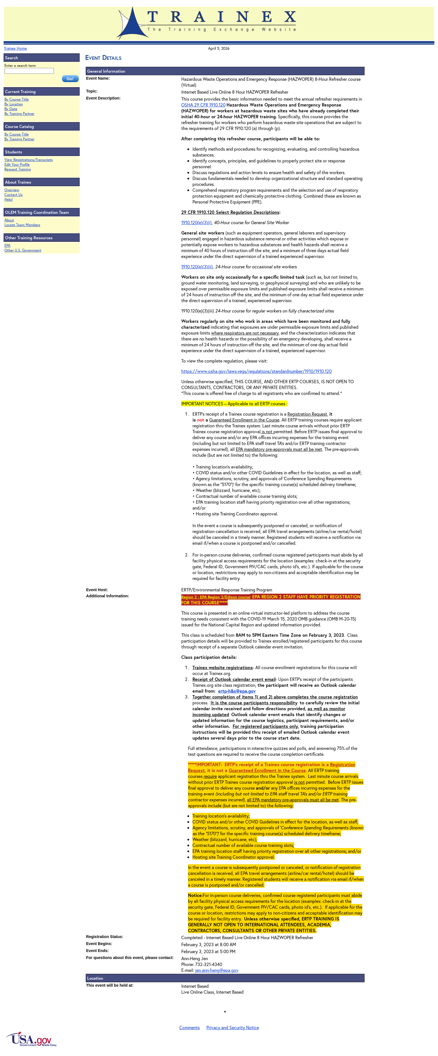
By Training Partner (19, 113)
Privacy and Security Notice (232, 1027)
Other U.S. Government (22, 250)
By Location (13, 104)
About (9, 220)
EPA (7, 245)
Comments (189, 1027)
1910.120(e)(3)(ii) (197, 266)
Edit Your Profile (17, 164)
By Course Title (16, 99)
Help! (8, 199)
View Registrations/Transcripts (28, 159)
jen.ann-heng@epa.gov (217, 970)
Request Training (17, 169)
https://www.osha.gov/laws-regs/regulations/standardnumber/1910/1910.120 (256, 371)
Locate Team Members (22, 224)
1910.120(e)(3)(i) (197, 222)
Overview (11, 190)
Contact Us (13, 194)
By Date (10, 108)
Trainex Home (15, 48)
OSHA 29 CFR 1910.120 (203, 105)
